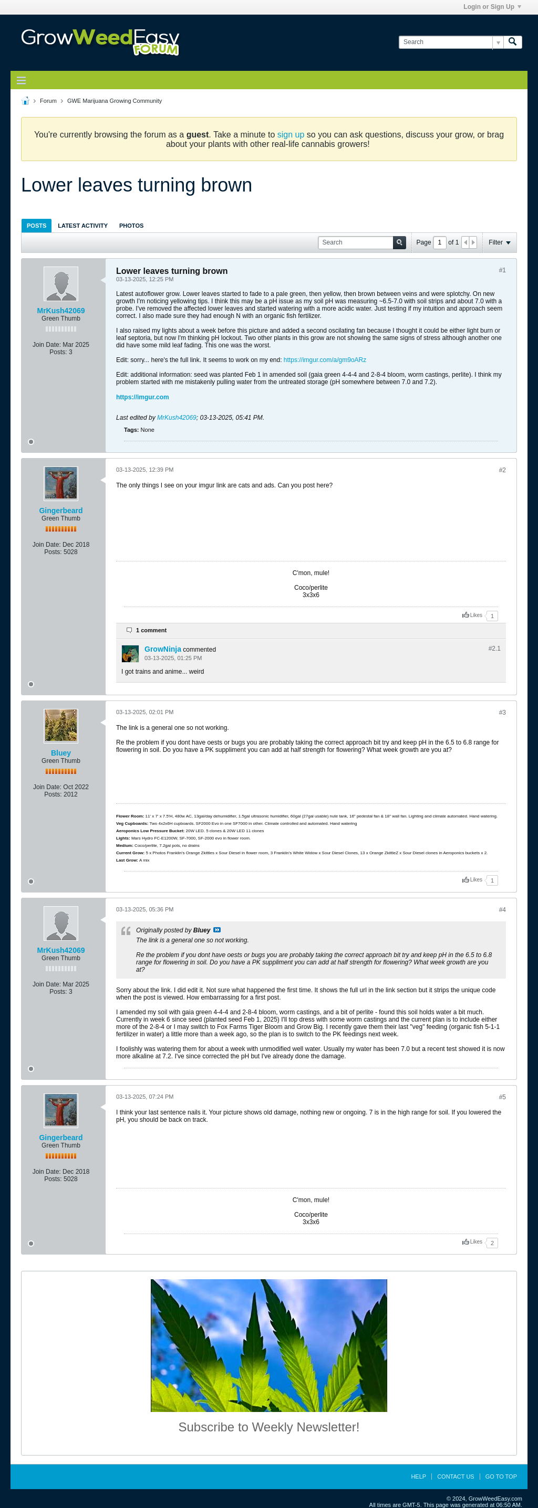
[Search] (451, 42)
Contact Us (455, 1476)
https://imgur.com (142, 397)
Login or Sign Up (492, 6)
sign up (291, 134)
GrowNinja (162, 649)
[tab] (36, 225)
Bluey (61, 753)
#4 (502, 910)
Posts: (58, 352)
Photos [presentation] (131, 225)
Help (418, 1476)
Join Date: (47, 344)
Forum (48, 101)
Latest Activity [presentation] (83, 225)
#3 (502, 712)
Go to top (501, 1476)
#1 (502, 270)
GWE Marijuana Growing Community (114, 101)
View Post (217, 929)
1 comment (151, 630)
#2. (495, 648)
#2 (502, 470)
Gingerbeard (60, 510)
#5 (502, 1097)
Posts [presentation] (36, 225)
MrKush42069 (61, 310)
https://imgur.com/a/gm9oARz (325, 360)
